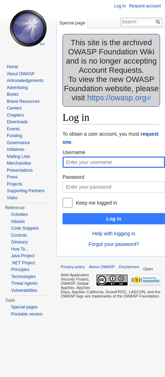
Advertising (17, 87)
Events (13, 128)
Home (12, 66)
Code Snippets (25, 228)
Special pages (24, 307)
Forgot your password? (113, 244)
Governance (18, 142)
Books (12, 94)
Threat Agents (24, 283)
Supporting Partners (26, 190)
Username (74, 152)
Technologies (23, 276)
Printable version (26, 314)
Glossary (19, 242)
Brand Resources (23, 101)
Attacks (18, 221)
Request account (145, 6)
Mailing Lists (18, 156)
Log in (113, 219)
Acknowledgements (25, 80)
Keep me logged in (96, 203)
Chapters (15, 115)
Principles (20, 269)
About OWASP (21, 73)
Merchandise (19, 163)
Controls (19, 235)
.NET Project (23, 262)
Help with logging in (113, 233)
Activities (19, 214)
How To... (20, 249)
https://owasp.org (117, 97)
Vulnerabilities (24, 290)
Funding (14, 135)
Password (73, 177)
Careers (14, 108)
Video (12, 197)
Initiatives (15, 149)
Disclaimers (129, 267)
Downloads (17, 121)
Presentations (20, 170)
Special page (72, 22)
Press (12, 177)
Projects (14, 184)
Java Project (22, 255)
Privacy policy (73, 267)
